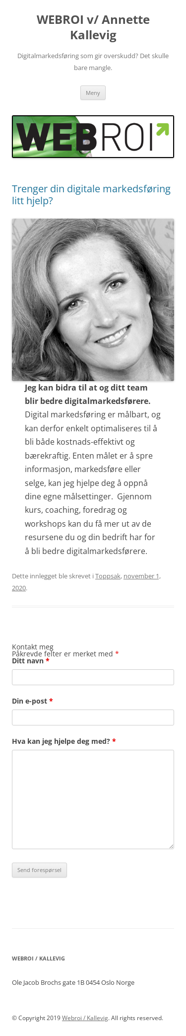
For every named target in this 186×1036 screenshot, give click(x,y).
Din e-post (32, 701)
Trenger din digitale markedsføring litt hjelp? (91, 194)
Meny (93, 92)
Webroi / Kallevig (85, 1018)
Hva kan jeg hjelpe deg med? (64, 741)
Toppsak (108, 575)
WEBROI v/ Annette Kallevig (93, 27)
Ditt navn (31, 660)
